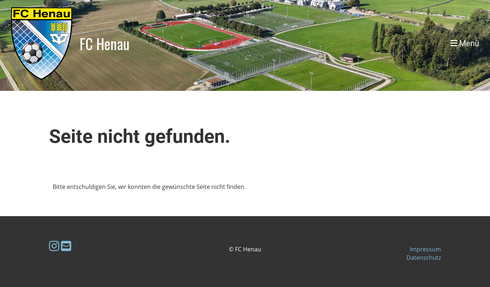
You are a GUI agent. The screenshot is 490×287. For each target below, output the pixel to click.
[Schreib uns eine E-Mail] (66, 246)
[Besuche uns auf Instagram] (54, 246)
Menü (464, 43)
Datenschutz (423, 258)
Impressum (425, 249)
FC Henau (105, 43)
